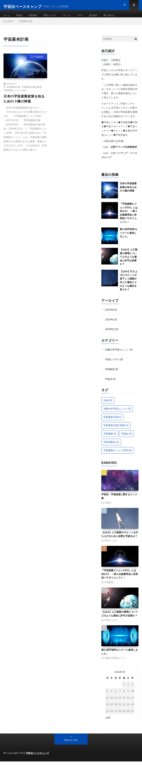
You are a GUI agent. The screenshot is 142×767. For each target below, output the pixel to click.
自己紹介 (102, 18)
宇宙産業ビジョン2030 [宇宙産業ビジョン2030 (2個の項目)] (117, 456)
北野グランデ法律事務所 (123, 153)
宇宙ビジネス (54, 18)
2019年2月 (111, 316)
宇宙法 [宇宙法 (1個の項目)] (126, 439)
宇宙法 (21, 18)
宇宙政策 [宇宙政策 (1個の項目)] (109, 439)
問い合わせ (120, 18)
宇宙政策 (36, 18)
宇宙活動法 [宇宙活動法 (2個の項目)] (111, 447)
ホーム (7, 18)
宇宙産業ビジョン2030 (15, 97)
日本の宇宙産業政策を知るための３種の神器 (24, 105)
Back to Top (71, 745)
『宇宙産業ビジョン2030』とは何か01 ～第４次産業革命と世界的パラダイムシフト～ (119, 580)
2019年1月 (111, 325)
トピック (73, 18)
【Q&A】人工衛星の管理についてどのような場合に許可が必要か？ (128, 263)
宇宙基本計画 (13, 93)
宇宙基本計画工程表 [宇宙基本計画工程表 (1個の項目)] (116, 431)
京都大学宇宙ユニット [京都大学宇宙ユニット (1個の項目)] (117, 414)
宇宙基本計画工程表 (32, 93)
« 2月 (107, 723)
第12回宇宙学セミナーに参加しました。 (128, 239)
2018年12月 (112, 335)
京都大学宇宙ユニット (118, 355)
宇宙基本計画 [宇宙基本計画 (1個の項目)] (112, 422)
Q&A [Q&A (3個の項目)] (107, 406)
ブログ (88, 18)
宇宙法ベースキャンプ (38, 758)
